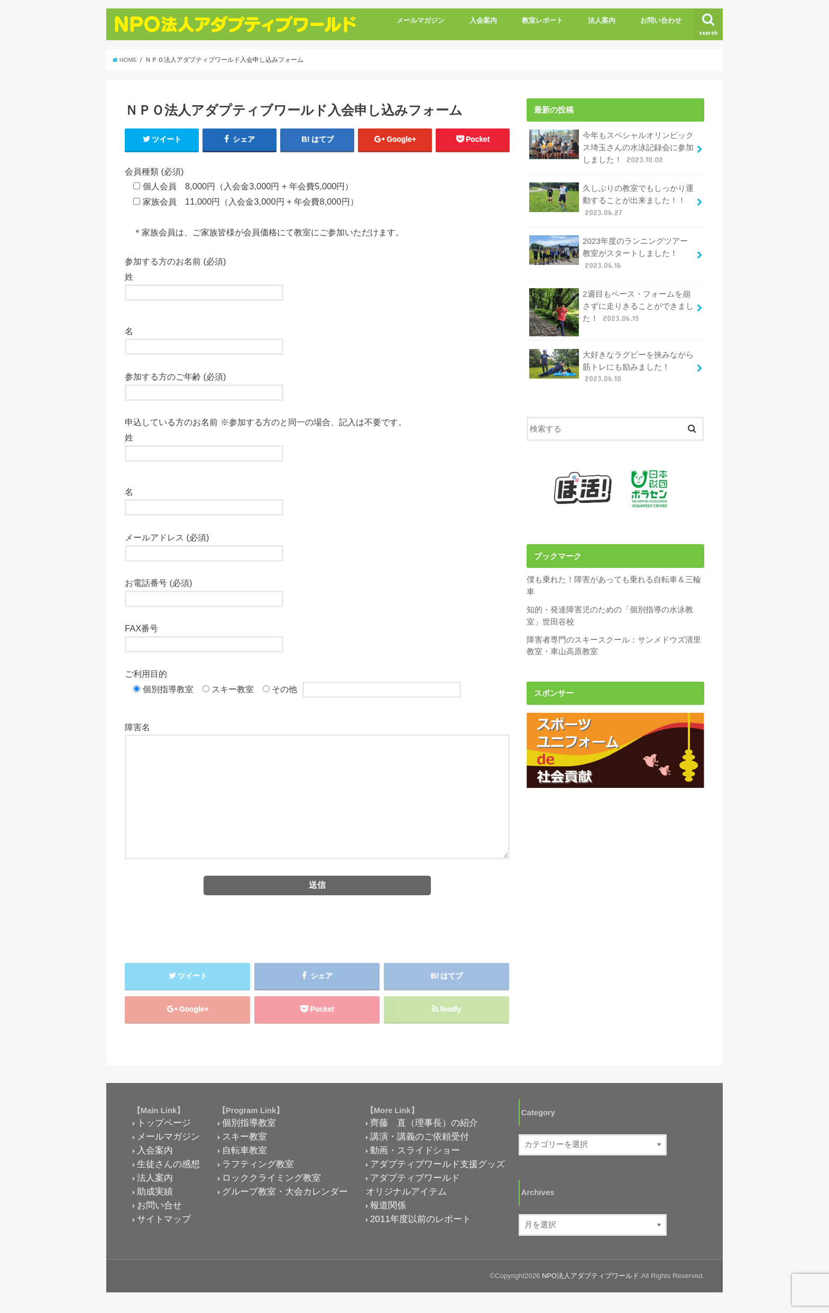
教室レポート (542, 20)
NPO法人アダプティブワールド (590, 1279)
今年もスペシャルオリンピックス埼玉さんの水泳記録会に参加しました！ (611, 147)
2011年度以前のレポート (420, 1222)
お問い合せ (159, 1208)
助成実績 (155, 1194)
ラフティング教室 (258, 1167)
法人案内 (601, 20)
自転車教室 (244, 1153)
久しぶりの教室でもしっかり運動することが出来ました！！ (611, 198)
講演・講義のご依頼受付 (419, 1139)
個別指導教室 (249, 1126)
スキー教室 (244, 1139)
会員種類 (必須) (154, 171)
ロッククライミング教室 (271, 1181)
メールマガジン (421, 20)
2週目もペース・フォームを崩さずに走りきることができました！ (611, 305)
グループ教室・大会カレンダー (285, 1194)
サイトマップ (164, 1222)
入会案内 (483, 20)
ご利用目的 (146, 674)
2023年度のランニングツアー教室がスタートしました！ (608, 250)
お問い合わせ (660, 20)
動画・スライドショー (415, 1153)
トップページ (164, 1126)
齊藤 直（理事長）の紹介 (424, 1126)
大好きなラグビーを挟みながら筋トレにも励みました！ (611, 361)
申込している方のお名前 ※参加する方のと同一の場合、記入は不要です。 (266, 422)
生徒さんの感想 (168, 1167)
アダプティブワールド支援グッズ (437, 1167)
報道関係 (388, 1208)
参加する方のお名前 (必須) (175, 262)
